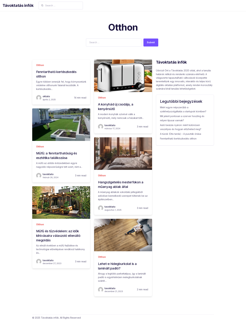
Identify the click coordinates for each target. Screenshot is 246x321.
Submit (151, 42)
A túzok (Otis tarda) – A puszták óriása (180, 133)
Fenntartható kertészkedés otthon (178, 138)
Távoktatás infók (18, 5)
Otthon (40, 65)
